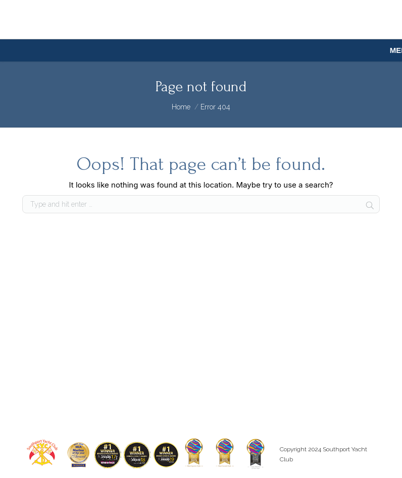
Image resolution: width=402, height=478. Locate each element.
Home (181, 107)
